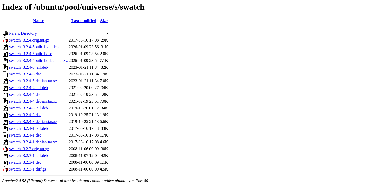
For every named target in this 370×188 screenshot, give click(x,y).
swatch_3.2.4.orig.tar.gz (29, 40)
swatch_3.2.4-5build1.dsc (30, 53)
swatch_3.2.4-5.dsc (25, 74)
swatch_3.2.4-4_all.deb (28, 87)
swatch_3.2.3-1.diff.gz (28, 169)
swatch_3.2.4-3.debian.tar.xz (33, 121)
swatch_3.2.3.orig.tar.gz (29, 148)
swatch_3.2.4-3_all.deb (28, 108)
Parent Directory (23, 33)
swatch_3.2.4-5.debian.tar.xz (33, 81)
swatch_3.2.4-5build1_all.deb (34, 47)
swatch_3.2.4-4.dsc (25, 94)
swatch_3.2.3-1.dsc (25, 162)
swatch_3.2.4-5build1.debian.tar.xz (38, 60)
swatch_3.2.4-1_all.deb (28, 128)
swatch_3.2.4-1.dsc (25, 135)
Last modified (83, 21)
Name (38, 21)
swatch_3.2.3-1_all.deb (28, 155)
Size (104, 21)
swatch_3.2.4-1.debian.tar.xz (33, 142)
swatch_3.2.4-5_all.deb (28, 67)
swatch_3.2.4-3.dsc (25, 115)
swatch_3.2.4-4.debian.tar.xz (33, 101)
